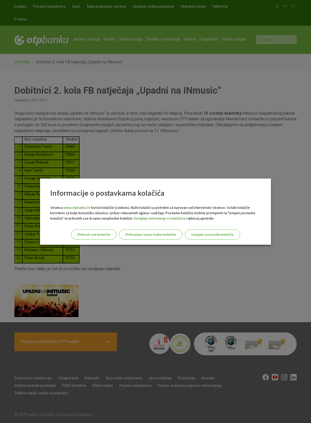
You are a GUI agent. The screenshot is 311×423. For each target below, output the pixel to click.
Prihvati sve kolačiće (93, 234)
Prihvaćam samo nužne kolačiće (150, 234)
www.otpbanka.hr (77, 207)
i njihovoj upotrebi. (199, 218)
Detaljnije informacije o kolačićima (159, 218)
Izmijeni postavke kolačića (212, 234)
